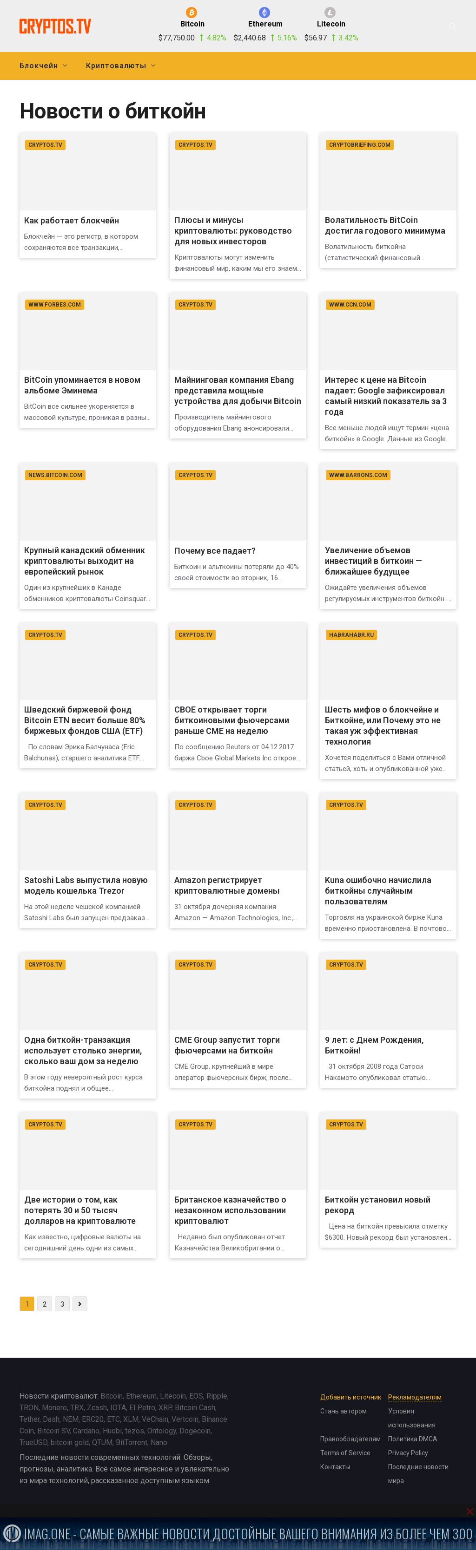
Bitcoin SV (53, 1430)
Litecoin (173, 1396)
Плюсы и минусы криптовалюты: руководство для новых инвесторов (233, 230)
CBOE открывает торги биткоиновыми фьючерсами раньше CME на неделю (231, 720)
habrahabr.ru (351, 635)
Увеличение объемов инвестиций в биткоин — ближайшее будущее (373, 560)
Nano (159, 1442)
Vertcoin (185, 1419)
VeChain (155, 1419)
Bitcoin (111, 1396)
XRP (165, 1407)
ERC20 (93, 1419)
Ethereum (141, 1396)
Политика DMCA (412, 1439)
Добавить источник (350, 1397)
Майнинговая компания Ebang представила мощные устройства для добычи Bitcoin (237, 390)
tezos (134, 1430)
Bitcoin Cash (195, 1407)
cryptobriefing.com (359, 145)
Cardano (86, 1430)
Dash (51, 1419)
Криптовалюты (116, 65)
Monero (54, 1407)
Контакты (335, 1467)
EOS (196, 1396)
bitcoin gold (70, 1442)
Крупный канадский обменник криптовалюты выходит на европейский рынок (84, 560)
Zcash (97, 1407)
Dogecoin (195, 1430)
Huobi (112, 1430)
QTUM (102, 1442)
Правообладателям (350, 1439)
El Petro (142, 1407)
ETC (113, 1419)
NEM (71, 1419)
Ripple (216, 1396)
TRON (29, 1407)
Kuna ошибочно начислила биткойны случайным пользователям (378, 890)
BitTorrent (131, 1442)
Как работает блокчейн (71, 220)
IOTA (118, 1407)
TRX (77, 1407)
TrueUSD (33, 1442)
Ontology (161, 1430)
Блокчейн (39, 65)
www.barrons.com (358, 475)
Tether (30, 1419)
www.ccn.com (350, 304)
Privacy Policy (408, 1453)
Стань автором (343, 1411)
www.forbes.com (54, 304)
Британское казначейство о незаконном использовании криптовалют (230, 1210)
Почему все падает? (215, 551)
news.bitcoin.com (55, 475)
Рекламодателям (415, 1397)
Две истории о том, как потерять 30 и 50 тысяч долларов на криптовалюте (80, 1210)
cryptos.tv (45, 145)
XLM (131, 1419)
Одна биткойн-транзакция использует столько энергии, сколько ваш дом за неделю (83, 1050)
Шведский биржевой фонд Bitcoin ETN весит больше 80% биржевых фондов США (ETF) (84, 720)
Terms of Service (345, 1453)
